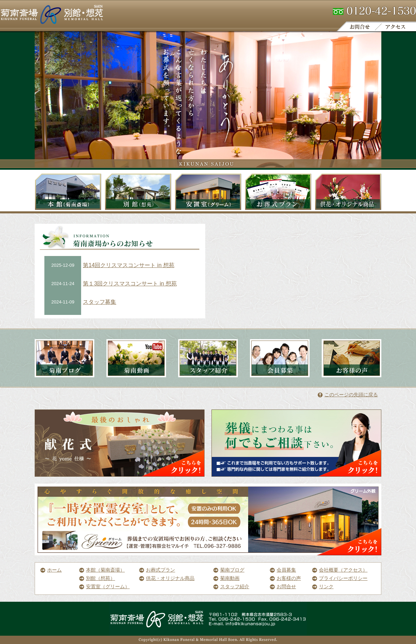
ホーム (51, 570)
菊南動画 (226, 578)
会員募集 (283, 570)
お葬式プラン (157, 570)
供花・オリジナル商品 (166, 578)
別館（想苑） (97, 578)
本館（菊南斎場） (102, 570)
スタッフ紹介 (231, 586)
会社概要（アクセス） (339, 570)
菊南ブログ (228, 570)
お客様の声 (285, 578)
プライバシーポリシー (339, 578)
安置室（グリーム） (104, 586)
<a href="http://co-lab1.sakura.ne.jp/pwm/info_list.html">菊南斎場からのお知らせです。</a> (120, 284)
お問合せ (283, 586)
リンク (322, 586)
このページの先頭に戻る (348, 394)
